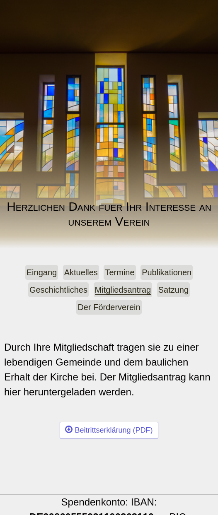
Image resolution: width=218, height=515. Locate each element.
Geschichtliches (58, 289)
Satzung (173, 289)
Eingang (42, 272)
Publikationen (166, 272)
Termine (119, 272)
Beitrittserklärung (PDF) (109, 430)
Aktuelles (81, 272)
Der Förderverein (109, 307)
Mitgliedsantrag (123, 289)
